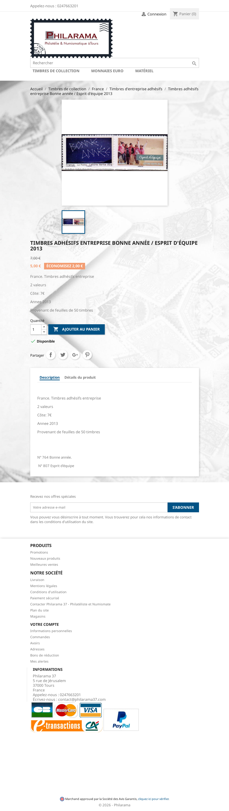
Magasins (37, 616)
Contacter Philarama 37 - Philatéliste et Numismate (70, 604)
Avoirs (35, 643)
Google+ (75, 354)
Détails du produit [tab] (80, 377)
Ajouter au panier (76, 329)
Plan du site (39, 610)
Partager (50, 354)
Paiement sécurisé (44, 598)
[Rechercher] (114, 63)
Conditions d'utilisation (48, 592)
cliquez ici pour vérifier (153, 799)
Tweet (63, 354)
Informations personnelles (51, 631)
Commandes (40, 637)
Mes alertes (39, 661)
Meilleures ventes (44, 564)
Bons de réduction (44, 655)
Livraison (37, 579)
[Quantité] (35, 329)
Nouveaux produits (45, 558)
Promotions (39, 552)
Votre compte (44, 624)
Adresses (37, 649)
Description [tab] (50, 377)
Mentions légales (43, 586)
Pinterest (87, 354)
